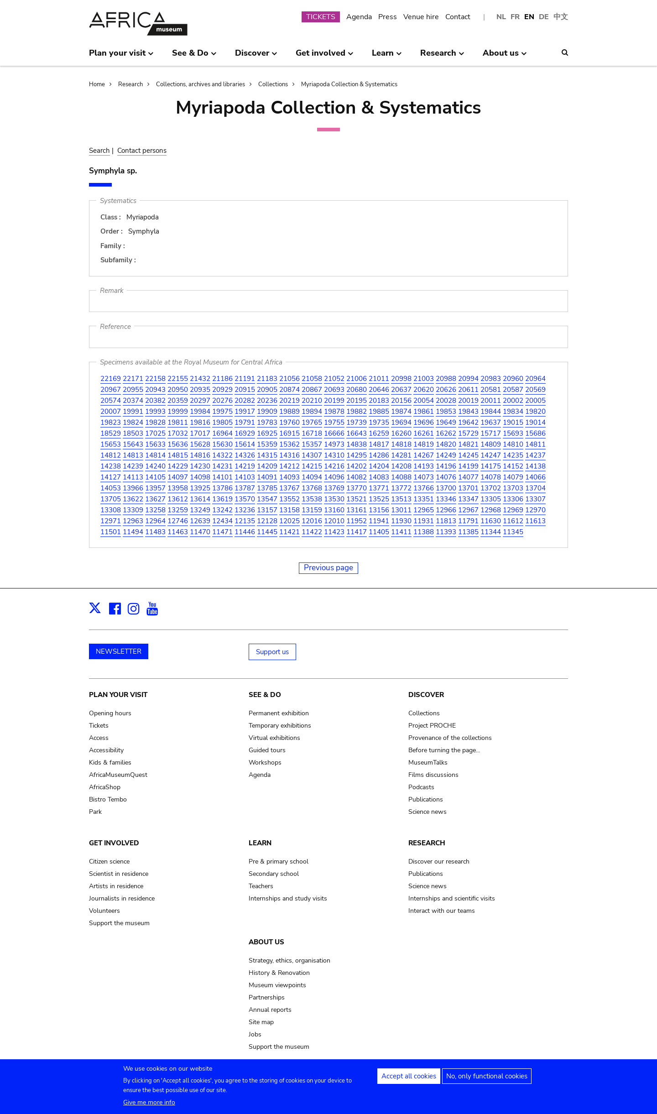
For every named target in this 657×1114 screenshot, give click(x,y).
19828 (155, 422)
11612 (513, 521)
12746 (177, 521)
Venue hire (421, 17)
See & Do (265, 694)
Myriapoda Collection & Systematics (349, 84)
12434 (222, 521)
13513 (401, 499)
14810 (513, 444)
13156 (379, 510)
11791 (468, 521)
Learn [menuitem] (387, 56)
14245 (468, 455)
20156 (401, 400)
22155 (177, 378)
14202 (356, 466)
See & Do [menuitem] (194, 56)
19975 (222, 411)
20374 (133, 400)
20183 (379, 400)
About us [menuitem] (505, 56)
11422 (312, 531)
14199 (468, 466)
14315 (267, 455)
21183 (267, 378)
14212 (289, 466)
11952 (356, 521)
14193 (423, 466)
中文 (560, 17)
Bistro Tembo (108, 799)
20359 (177, 400)
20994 (468, 378)
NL (501, 17)
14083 (379, 477)
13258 (155, 510)
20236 (267, 400)
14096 (334, 477)
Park (95, 811)
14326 (245, 455)
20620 (423, 389)
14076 (446, 477)
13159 (312, 510)
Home (97, 84)
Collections (273, 84)
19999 (177, 411)
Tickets (99, 725)
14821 (468, 444)
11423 (334, 531)
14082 (356, 477)
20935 (200, 389)
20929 (222, 389)
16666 (334, 433)
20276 (222, 400)
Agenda (359, 17)
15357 (312, 444)
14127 (110, 477)
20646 (379, 389)
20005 (535, 400)
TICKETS (320, 17)
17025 (155, 433)
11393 (446, 531)
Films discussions (433, 774)
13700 (446, 488)
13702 (490, 488)
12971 (110, 521)
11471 (222, 531)
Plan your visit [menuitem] (121, 56)
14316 (289, 455)
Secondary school (274, 873)
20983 (490, 378)
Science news (427, 811)
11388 (423, 531)
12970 (535, 510)
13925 (200, 488)
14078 (490, 477)
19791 (245, 422)
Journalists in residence (122, 898)
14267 (423, 455)
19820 (535, 411)
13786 (222, 488)
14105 (155, 477)
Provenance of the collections (450, 738)
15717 (490, 433)
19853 (446, 411)
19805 (222, 422)
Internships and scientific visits (451, 898)
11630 (490, 521)
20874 (289, 389)
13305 (490, 499)
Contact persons (142, 150)
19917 (245, 411)
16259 (379, 433)
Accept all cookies (408, 1078)
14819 (423, 444)
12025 (289, 521)
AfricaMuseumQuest (118, 774)
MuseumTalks (428, 762)
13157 (267, 510)
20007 (110, 411)
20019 (468, 400)
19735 (379, 422)
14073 (423, 477)
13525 (379, 499)
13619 (222, 499)
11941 (379, 521)
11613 (535, 521)
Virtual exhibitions (274, 738)
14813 (133, 455)
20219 (289, 400)
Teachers (261, 886)
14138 (535, 466)
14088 (401, 477)
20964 (535, 378)
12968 (490, 510)
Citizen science (109, 861)
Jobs (255, 1034)
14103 (245, 477)
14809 (490, 444)
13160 (334, 510)
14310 (334, 455)
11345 (513, 531)
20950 (177, 389)
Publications (425, 799)
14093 (289, 477)
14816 (200, 455)
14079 (513, 477)
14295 (356, 455)
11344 (490, 531)
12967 (468, 510)
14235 (513, 455)
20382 (155, 400)
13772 (401, 488)
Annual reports (270, 1009)
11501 (110, 531)
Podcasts (421, 787)
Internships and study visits (288, 898)
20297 (200, 400)
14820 (446, 444)
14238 (110, 466)
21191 (245, 378)
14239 (133, 466)
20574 (110, 400)
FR (515, 17)
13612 (177, 499)
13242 (222, 510)
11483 (155, 531)
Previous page (328, 567)
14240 (155, 466)
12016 (312, 521)
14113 (133, 477)
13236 (245, 510)
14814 (155, 455)
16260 (401, 433)
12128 (267, 521)
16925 (267, 433)
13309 (133, 510)
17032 (177, 433)
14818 (401, 444)
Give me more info (149, 1104)
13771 (379, 488)
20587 (513, 389)
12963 (133, 521)
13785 (267, 488)
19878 (334, 411)
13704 (535, 488)
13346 (446, 499)
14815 (177, 455)
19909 (267, 411)
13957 (155, 488)
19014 (535, 422)
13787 (245, 488)
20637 (401, 389)
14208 (401, 466)
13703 (513, 488)
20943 (155, 389)
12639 (200, 521)
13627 (155, 499)
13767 (289, 488)
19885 (379, 411)
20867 (312, 389)
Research (130, 84)
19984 (200, 411)
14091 (267, 477)
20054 (423, 400)
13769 (334, 488)
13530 (334, 499)
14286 (379, 455)
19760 (289, 422)
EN (529, 17)
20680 (356, 389)
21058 (312, 378)
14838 (356, 444)
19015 (513, 422)
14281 (401, 455)
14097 (177, 477)
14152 (513, 466)
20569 (535, 389)
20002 (513, 400)
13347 (468, 499)
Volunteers (104, 910)
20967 (110, 389)
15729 (468, 433)
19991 (133, 411)
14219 (245, 466)
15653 (110, 444)
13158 (289, 510)
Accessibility (106, 750)
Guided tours (267, 750)
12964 (155, 521)
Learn (260, 843)
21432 (200, 378)
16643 (356, 433)
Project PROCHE (432, 725)
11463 (177, 531)
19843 (468, 411)
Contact (457, 17)
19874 (401, 411)
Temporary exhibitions (280, 725)
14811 (535, 444)
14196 (446, 466)
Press (387, 17)
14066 (535, 477)
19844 (490, 411)
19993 (155, 411)
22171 (133, 378)
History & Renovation (279, 972)
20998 (401, 378)
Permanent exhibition (279, 713)
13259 (177, 510)
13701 (468, 488)
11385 (468, 531)
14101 (222, 477)
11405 (379, 531)
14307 (312, 455)
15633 (155, 444)
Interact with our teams (441, 910)
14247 (490, 455)
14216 (334, 466)
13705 (110, 499)
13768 (312, 488)
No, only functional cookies (486, 1078)
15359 (267, 444)
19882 (356, 411)
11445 (267, 531)
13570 (245, 499)
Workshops (265, 762)
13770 (356, 488)
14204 (379, 466)
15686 (535, 433)
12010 (334, 521)
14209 (267, 466)
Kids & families (110, 762)
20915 (245, 389)
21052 (334, 378)
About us (266, 942)
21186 (222, 378)
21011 (379, 378)
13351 (423, 499)
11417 (356, 531)
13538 (312, 499)
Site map (261, 1022)
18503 (133, 433)
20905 (267, 389)
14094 (312, 477)
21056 (289, 378)
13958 (177, 488)
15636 (177, 444)
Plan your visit (118, 694)
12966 (446, 510)
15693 (513, 433)
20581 (490, 389)
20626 (446, 389)
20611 (468, 389)
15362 (289, 444)
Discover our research (438, 861)
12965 (423, 510)
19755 (334, 422)
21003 (423, 378)
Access (99, 738)
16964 (222, 433)
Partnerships (267, 997)
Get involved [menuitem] (325, 56)
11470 (200, 531)
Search (99, 150)
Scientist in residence (118, 873)
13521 (356, 499)
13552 (289, 499)
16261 (423, 433)
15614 (245, 444)
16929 (245, 433)
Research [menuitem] (442, 56)
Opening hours (110, 713)
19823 (110, 422)
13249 (200, 510)
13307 (535, 499)
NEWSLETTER (118, 651)
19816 (200, 422)
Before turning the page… (444, 750)
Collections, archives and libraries (200, 84)
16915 (289, 433)
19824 (133, 422)
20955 (133, 389)
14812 (110, 455)
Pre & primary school (278, 861)
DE (544, 17)
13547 (267, 499)
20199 (334, 400)
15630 (222, 444)
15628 (200, 444)
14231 (222, 466)
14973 (334, 444)
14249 (446, 455)
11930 (401, 521)
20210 (312, 400)
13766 (423, 488)
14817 (379, 444)
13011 (401, 510)
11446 (245, 531)
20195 (356, 400)
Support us (272, 651)
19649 (446, 422)
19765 (312, 422)
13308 (110, 510)
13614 (200, 499)
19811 (177, 422)
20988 (446, 378)
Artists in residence (116, 886)
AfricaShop (104, 787)
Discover (426, 694)
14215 (312, 466)
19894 (312, 411)
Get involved (114, 843)
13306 (513, 499)
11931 (423, 521)
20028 (446, 400)
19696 (423, 422)
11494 (133, 531)
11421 (289, 531)
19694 (401, 422)
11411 (401, 531)
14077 (468, 477)
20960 (513, 378)
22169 (110, 378)
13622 (133, 499)
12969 (513, 510)
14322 (222, 455)
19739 (356, 422)
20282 (245, 400)
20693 (334, 389)
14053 (110, 488)
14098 (200, 477)
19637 (490, 422)
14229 (177, 466)
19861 (423, 411)
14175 (490, 466)
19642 (468, 422)
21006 (356, 378)
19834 (513, 411)
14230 (200, 466)
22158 (155, 378)
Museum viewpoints (277, 985)
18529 (110, 433)
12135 (245, 521)
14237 (535, 455)
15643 (133, 444)
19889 (289, 411)
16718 (312, 433)
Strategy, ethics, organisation (289, 960)
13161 (356, 510)
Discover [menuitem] (256, 56)
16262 (446, 433)
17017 (200, 433)
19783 (267, 422)
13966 (133, 488)
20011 (490, 400)
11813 (446, 521)
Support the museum (119, 923)
